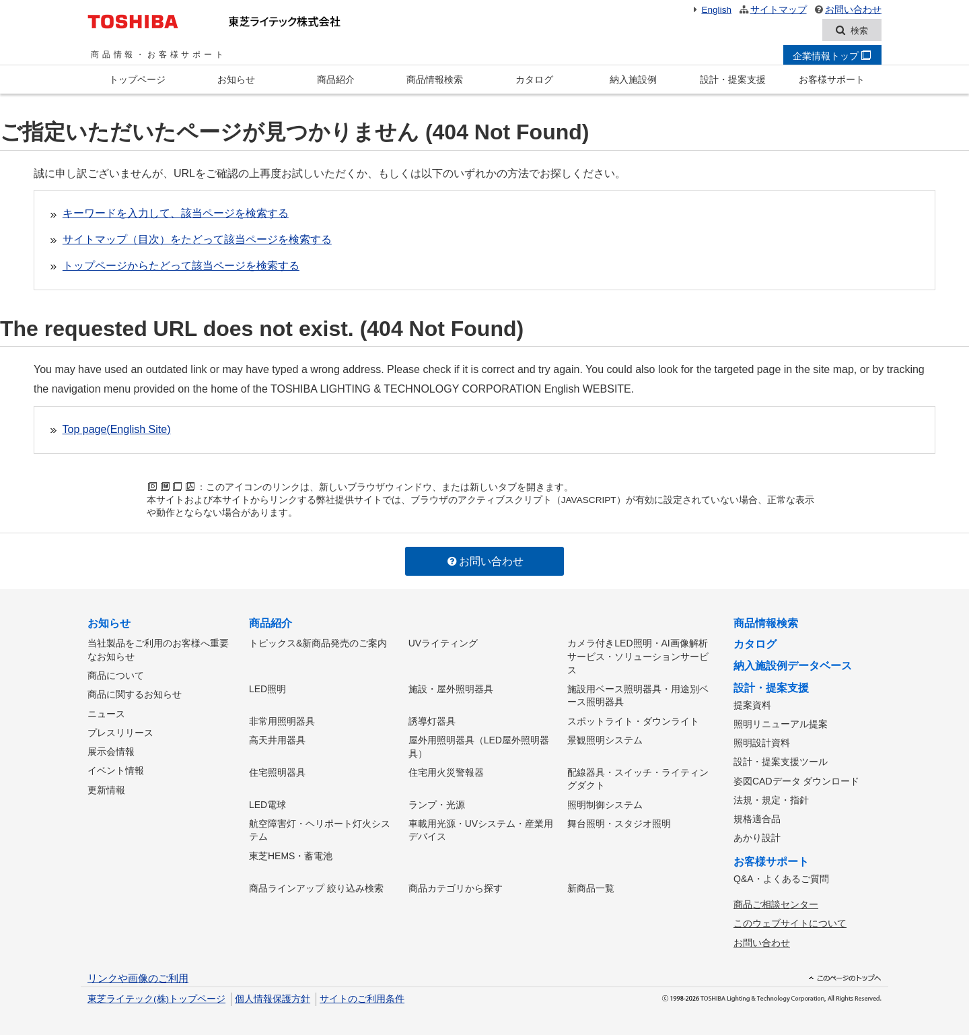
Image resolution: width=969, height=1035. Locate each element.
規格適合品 (757, 816)
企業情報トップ (832, 56)
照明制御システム (605, 802)
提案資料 (752, 705)
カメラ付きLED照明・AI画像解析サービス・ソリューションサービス (638, 656)
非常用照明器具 (282, 720)
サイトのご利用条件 (362, 994)
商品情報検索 (434, 80)
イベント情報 (115, 768)
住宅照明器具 (277, 771)
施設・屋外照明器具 (450, 688)
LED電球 (267, 802)
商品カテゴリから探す (455, 884)
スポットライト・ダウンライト (633, 720)
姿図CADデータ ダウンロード (796, 779)
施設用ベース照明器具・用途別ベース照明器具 (638, 695)
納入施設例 (633, 80)
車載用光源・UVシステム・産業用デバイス (480, 827)
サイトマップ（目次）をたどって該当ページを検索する (197, 240)
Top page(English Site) (117, 430)
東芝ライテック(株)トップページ (156, 994)
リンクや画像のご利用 (137, 973)
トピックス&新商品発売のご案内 (318, 643)
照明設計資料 (761, 742)
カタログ (534, 80)
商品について (115, 675)
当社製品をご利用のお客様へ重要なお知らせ (158, 650)
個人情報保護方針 (272, 994)
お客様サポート (832, 80)
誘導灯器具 (432, 720)
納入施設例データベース (792, 666)
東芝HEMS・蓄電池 (290, 853)
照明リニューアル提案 (780, 724)
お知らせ (236, 80)
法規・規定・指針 (771, 798)
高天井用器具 (277, 738)
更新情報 (106, 787)
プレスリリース (120, 731)
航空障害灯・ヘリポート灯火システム (319, 827)
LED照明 (267, 688)
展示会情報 (111, 749)
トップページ (137, 80)
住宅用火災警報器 (446, 771)
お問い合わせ (848, 10)
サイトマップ (772, 10)
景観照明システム (605, 738)
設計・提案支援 (733, 80)
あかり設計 (757, 835)
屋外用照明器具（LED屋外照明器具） (478, 745)
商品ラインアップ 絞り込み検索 (316, 884)
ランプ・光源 (436, 802)
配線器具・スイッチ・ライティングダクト (638, 778)
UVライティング (443, 643)
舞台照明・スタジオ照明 (619, 820)
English (710, 10)
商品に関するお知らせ (134, 694)
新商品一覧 (590, 884)
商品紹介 (336, 80)
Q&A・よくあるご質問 (781, 875)
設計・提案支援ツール (780, 761)
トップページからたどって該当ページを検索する (181, 266)
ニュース (106, 712)
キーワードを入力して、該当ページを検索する (176, 214)
